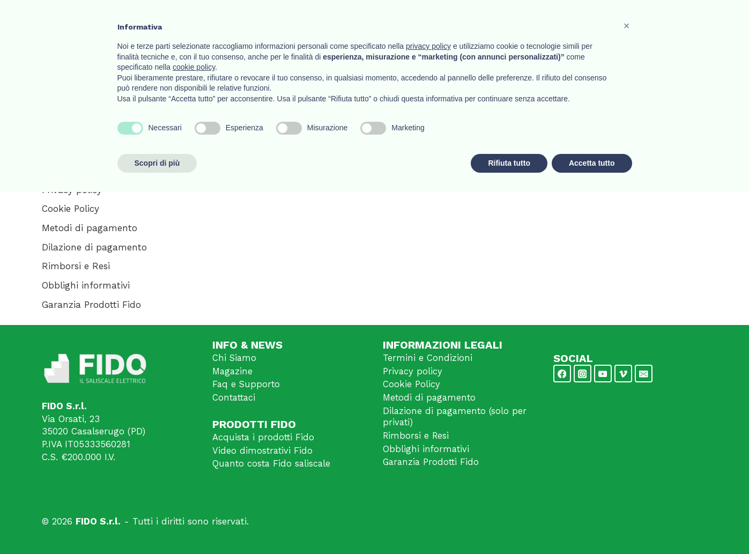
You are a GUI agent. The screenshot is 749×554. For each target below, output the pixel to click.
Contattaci (635, 21)
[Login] (674, 22)
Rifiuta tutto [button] (509, 524)
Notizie (587, 21)
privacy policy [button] (428, 408)
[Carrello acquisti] (696, 21)
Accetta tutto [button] (592, 524)
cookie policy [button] (194, 429)
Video (548, 21)
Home (389, 21)
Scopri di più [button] (157, 524)
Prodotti (508, 21)
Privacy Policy (260, 184)
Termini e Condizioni (427, 358)
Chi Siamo (234, 358)
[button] (626, 387)
